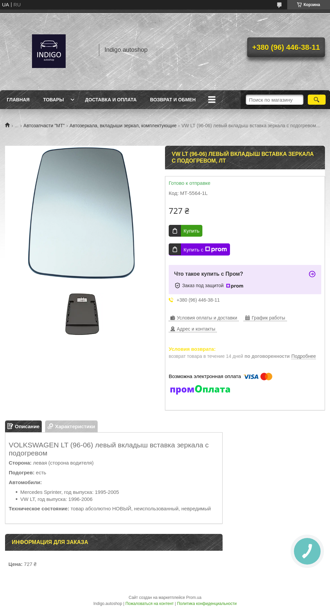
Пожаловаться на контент (149, 603)
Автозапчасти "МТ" (44, 125)
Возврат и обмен (173, 99)
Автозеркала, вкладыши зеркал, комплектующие (122, 125)
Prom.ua (193, 597)
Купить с (205, 249)
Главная (18, 99)
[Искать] (317, 100)
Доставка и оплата (111, 99)
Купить (191, 231)
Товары (53, 99)
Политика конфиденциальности (207, 603)
